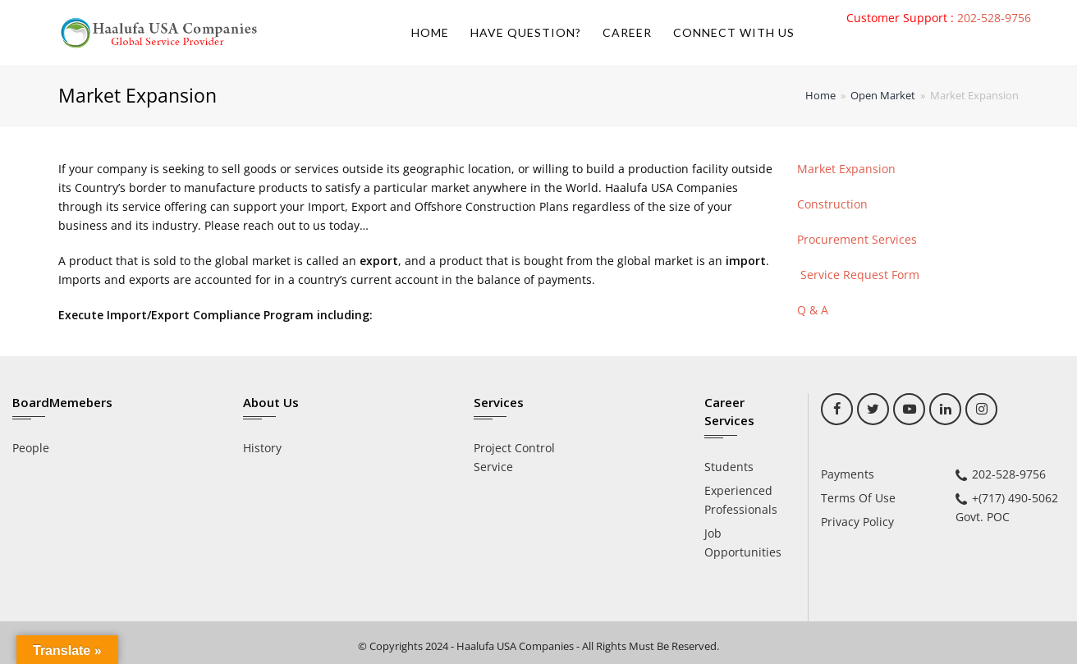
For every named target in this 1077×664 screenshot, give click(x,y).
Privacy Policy (857, 521)
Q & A (812, 310)
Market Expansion (846, 168)
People (30, 448)
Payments (847, 474)
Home (820, 96)
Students (729, 466)
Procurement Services (857, 239)
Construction (832, 204)
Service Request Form (858, 274)
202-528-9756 (994, 17)
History (262, 448)
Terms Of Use (858, 498)
